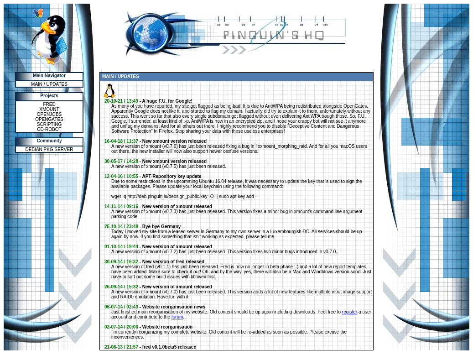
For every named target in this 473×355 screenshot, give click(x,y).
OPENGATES (49, 119)
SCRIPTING (49, 124)
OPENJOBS (49, 114)
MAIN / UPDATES (49, 84)
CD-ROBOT (49, 129)
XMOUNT (49, 109)
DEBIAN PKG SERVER (49, 149)
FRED (49, 104)
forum (177, 316)
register (349, 311)
